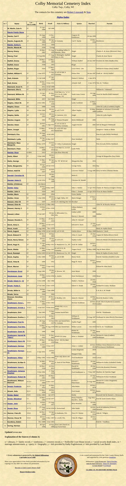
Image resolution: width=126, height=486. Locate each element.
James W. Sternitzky (109, 463)
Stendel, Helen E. (14, 180)
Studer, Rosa (13, 408)
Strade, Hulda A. (14, 286)
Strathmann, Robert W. (17, 377)
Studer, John (13, 404)
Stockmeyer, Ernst (15, 271)
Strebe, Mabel (13, 395)
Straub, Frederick (14, 386)
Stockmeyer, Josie (15, 276)
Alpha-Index (63, 17)
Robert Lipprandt (75, 12)
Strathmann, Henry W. (16, 341)
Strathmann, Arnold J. (16, 308)
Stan (88, 12)
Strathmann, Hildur (15, 358)
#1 (8, 353)
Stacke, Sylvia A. (14, 45)
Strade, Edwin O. (14, 281)
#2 (23, 281)
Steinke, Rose (13, 153)
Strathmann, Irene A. (16, 367)
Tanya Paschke (112, 461)
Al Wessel (107, 466)
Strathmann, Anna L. (16, 303)
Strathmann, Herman (16, 346)
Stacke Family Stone (16, 32)
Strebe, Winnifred (15, 399)
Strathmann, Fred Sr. (16, 322)
